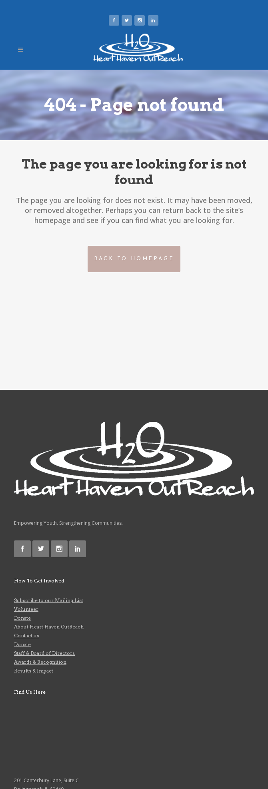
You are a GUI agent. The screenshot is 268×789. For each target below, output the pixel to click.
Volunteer (26, 609)
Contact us (26, 635)
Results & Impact (33, 671)
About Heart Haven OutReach (49, 627)
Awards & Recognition (40, 662)
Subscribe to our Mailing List (48, 600)
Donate (22, 618)
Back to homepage (134, 258)
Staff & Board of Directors (44, 653)
